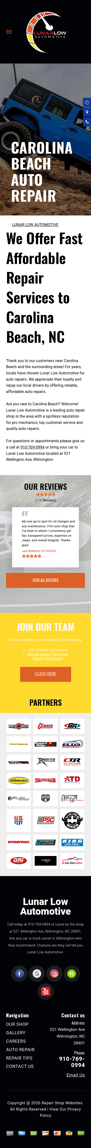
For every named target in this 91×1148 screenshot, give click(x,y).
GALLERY (15, 1032)
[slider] (45, 494)
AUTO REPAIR (20, 1049)
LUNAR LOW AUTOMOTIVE (35, 224)
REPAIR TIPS (19, 1058)
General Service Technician (47, 654)
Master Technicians (48, 658)
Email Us (75, 1075)
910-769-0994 (32, 447)
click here (45, 673)
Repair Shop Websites (62, 1103)
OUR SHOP (17, 1024)
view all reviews (45, 579)
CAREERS (16, 1041)
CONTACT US (20, 1066)
